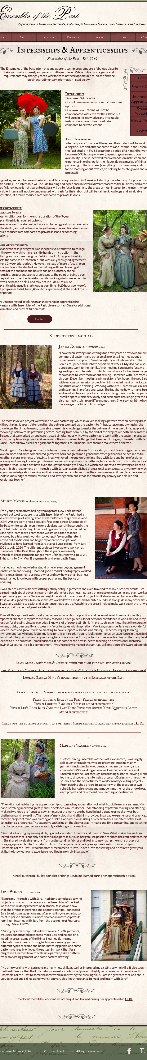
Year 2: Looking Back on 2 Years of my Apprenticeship (73, 704)
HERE (139, 723)
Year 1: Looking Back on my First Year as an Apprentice (73, 700)
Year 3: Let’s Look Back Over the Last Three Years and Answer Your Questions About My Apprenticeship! (73, 710)
